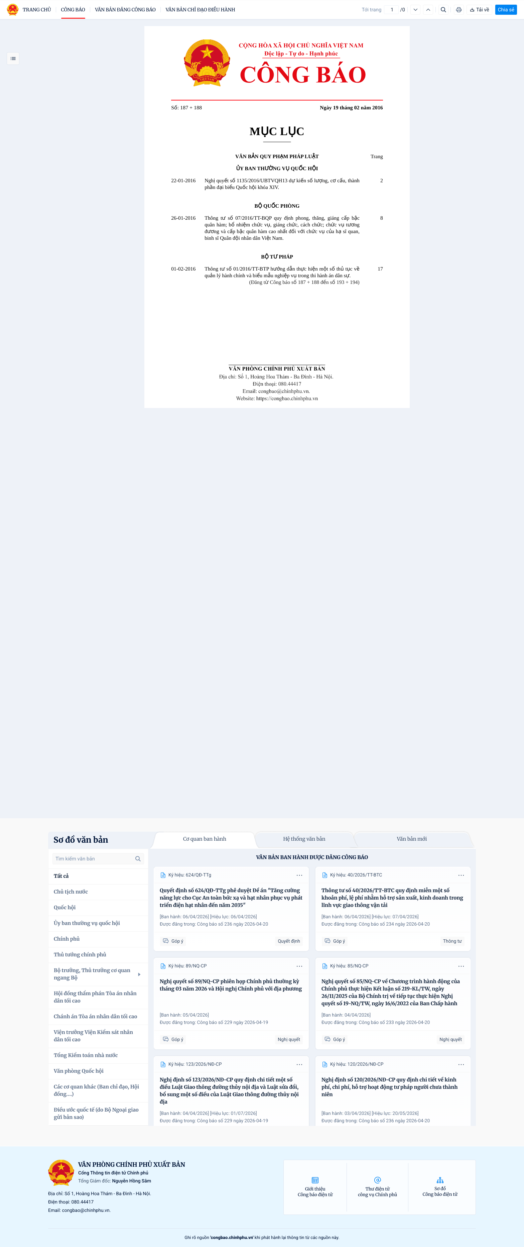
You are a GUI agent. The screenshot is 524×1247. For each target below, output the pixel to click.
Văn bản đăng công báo (125, 10)
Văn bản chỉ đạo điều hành (200, 10)
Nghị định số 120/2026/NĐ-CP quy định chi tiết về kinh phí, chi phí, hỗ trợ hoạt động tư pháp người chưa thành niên (389, 1087)
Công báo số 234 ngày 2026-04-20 (394, 924)
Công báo (73, 10)
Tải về (479, 10)
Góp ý (173, 941)
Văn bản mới (412, 839)
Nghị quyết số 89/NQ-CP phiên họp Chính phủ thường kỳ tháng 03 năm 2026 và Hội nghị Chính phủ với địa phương (231, 985)
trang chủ (37, 10)
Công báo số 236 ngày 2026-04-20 (232, 924)
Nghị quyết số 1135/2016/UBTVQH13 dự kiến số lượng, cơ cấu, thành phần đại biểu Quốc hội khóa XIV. (282, 184)
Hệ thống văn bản (304, 839)
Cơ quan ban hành (204, 839)
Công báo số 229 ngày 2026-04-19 (232, 1022)
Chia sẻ (506, 10)
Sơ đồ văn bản (80, 840)
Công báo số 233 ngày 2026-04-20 (394, 1022)
